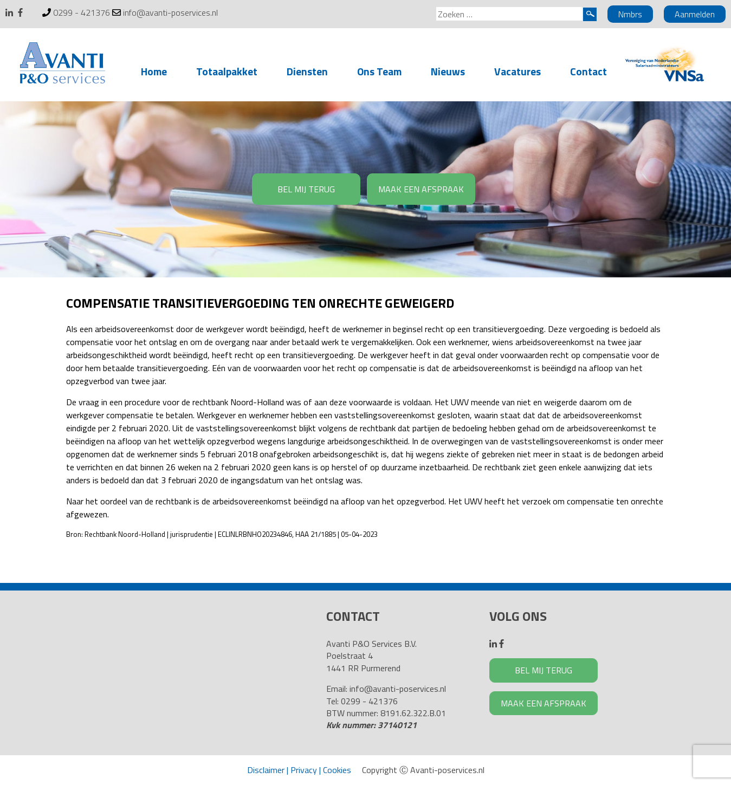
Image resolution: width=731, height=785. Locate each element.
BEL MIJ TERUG (306, 189)
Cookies (337, 769)
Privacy (303, 769)
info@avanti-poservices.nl (170, 12)
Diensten (307, 71)
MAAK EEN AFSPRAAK (421, 189)
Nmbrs (630, 14)
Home (154, 71)
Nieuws (448, 71)
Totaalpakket (226, 71)
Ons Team (379, 71)
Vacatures (517, 71)
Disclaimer (265, 769)
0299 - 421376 (81, 12)
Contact (588, 71)
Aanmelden (695, 14)
